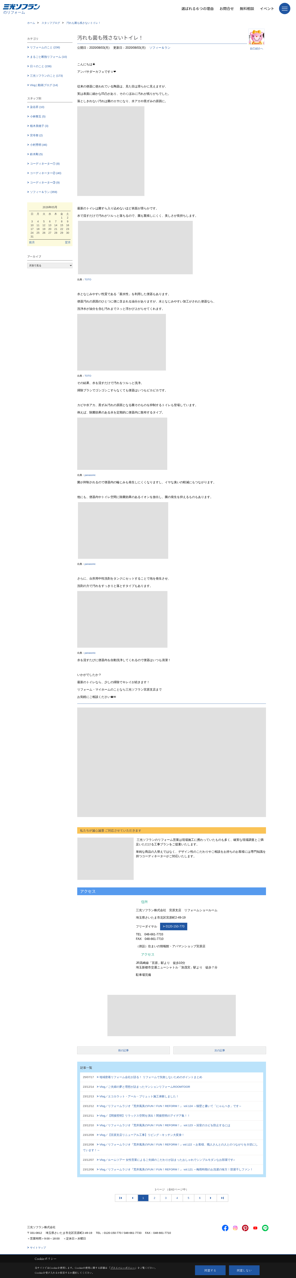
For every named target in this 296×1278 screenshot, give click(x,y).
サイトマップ (38, 1247)
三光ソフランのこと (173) (46, 75)
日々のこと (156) (41, 66)
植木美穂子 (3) (39, 125)
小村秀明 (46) (38, 144)
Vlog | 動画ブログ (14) (44, 85)
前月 (32, 242)
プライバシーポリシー (122, 1268)
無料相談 (247, 8)
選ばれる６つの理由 (197, 8)
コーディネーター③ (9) (45, 182)
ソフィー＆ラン (159, 47)
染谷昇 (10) (37, 107)
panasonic (90, 475)
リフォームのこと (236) (45, 47)
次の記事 (219, 1050)
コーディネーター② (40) (45, 173)
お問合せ (227, 8)
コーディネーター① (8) (45, 163)
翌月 (68, 242)
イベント (267, 8)
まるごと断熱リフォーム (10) (48, 56)
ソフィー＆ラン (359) (43, 191)
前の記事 (123, 1050)
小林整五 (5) (38, 116)
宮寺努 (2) (36, 135)
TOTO (88, 279)
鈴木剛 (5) (36, 154)
